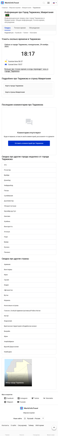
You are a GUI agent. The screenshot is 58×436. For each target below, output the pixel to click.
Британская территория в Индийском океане (20, 326)
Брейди (6, 175)
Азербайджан (9, 341)
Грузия (6, 280)
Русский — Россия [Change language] (33, 418)
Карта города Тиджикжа (14, 86)
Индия (6, 285)
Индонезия (8, 321)
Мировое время (29, 413)
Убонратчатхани (10, 206)
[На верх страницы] (54, 427)
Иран (6, 336)
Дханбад (7, 180)
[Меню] (48, 2)
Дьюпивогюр (9, 201)
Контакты (5, 425)
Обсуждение (34, 28)
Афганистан (8, 290)
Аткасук (7, 232)
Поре (6, 237)
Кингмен (7, 216)
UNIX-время (39, 425)
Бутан (6, 295)
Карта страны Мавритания (15, 92)
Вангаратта (8, 226)
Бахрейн (7, 331)
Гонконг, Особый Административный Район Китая (22, 311)
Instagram (22, 398)
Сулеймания (8, 196)
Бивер (6, 242)
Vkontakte (33, 33)
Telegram (8, 402)
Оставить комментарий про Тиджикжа (29, 143)
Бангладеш (8, 269)
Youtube (21, 402)
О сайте (13, 425)
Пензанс (7, 252)
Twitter (25, 33)
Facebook (18, 33)
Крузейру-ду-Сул (10, 211)
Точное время (20, 28)
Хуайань (7, 221)
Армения (7, 264)
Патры (6, 190)
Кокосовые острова (11, 305)
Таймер (31, 425)
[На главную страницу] (9, 3)
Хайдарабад (8, 185)
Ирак (6, 275)
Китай (6, 316)
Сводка (7, 28)
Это (5, 165)
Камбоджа (8, 352)
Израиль (7, 300)
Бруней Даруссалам (11, 347)
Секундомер (22, 425)
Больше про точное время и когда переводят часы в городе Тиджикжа (26, 70)
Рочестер (7, 170)
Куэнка (6, 247)
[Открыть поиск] (43, 2)
